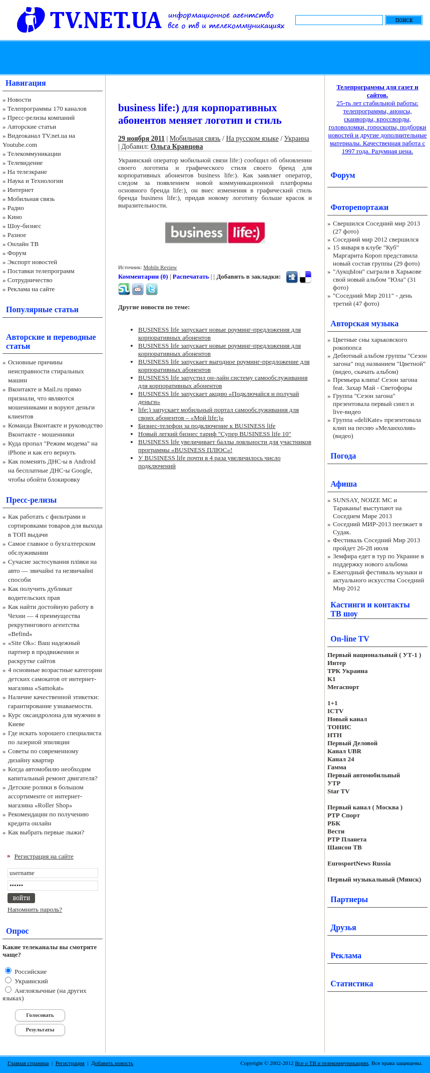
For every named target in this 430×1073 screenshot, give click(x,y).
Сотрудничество (30, 280)
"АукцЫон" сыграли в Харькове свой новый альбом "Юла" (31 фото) (377, 279)
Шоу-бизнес (24, 226)
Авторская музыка (364, 323)
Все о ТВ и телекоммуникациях (331, 1063)
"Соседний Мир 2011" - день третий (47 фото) (372, 299)
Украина (296, 138)
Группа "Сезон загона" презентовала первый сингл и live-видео (373, 403)
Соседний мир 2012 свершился (375, 239)
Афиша (343, 484)
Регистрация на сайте (44, 856)
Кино (15, 217)
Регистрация (70, 1063)
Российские (30, 971)
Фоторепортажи (359, 207)
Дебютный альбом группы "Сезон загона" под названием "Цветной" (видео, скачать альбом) (380, 363)
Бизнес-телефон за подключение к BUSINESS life (206, 426)
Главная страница (28, 1063)
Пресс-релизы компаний (41, 117)
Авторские (25, 337)
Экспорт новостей (33, 262)
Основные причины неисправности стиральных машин (46, 371)
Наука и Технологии (35, 180)
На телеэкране (27, 171)
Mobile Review (160, 267)
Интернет (21, 189)
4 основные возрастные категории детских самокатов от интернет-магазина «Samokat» (55, 679)
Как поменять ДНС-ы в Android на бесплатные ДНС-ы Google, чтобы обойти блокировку (52, 470)
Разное (17, 235)
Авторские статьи (32, 126)
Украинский (30, 981)
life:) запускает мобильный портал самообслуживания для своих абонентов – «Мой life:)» (218, 413)
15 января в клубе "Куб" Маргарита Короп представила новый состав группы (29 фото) (376, 255)
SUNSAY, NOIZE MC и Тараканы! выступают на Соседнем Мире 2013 (367, 508)
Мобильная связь (31, 198)
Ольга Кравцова (177, 146)
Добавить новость (112, 1063)
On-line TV (349, 638)
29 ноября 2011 (141, 138)
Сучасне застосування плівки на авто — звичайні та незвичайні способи (52, 570)
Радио (16, 207)
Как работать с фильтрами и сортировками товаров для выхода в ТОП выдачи (55, 525)
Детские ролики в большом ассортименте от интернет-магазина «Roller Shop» (46, 796)
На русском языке (252, 138)
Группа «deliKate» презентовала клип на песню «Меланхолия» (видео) (377, 428)
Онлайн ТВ (23, 244)
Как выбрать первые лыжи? (46, 832)
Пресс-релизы (31, 500)
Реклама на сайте (31, 289)
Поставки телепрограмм (41, 271)
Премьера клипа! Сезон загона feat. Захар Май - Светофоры (375, 383)
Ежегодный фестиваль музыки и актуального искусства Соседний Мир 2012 (378, 580)
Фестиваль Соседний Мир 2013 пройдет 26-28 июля (376, 544)
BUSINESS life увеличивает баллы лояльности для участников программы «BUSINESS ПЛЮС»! (224, 446)
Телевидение (25, 162)
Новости (19, 99)
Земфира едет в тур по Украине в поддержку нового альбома (378, 560)
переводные (74, 337)
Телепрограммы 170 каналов (47, 108)
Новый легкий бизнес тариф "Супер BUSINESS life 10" (214, 434)
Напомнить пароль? (35, 909)
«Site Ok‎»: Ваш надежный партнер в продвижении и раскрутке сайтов (44, 652)
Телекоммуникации (34, 153)
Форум (17, 253)
